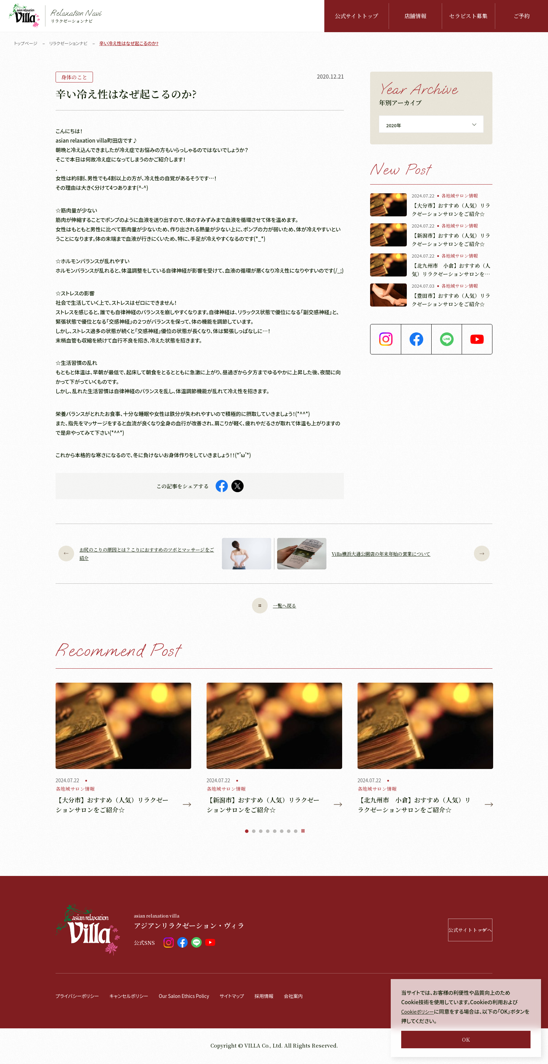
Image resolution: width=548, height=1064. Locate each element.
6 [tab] (281, 833)
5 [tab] (274, 833)
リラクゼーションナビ (71, 43)
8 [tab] (295, 833)
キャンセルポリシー (135, 997)
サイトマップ (249, 997)
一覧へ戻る (274, 605)
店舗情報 (415, 16)
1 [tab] (246, 833)
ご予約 (521, 16)
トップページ (26, 43)
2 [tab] (253, 833)
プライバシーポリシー (80, 997)
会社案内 (315, 997)
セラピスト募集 (468, 16)
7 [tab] (288, 833)
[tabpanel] (123, 750)
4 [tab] (267, 833)
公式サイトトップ (356, 16)
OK (466, 1039)
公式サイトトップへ (447, 931)
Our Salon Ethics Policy (196, 997)
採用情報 (283, 997)
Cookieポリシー (419, 1011)
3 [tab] (260, 833)
